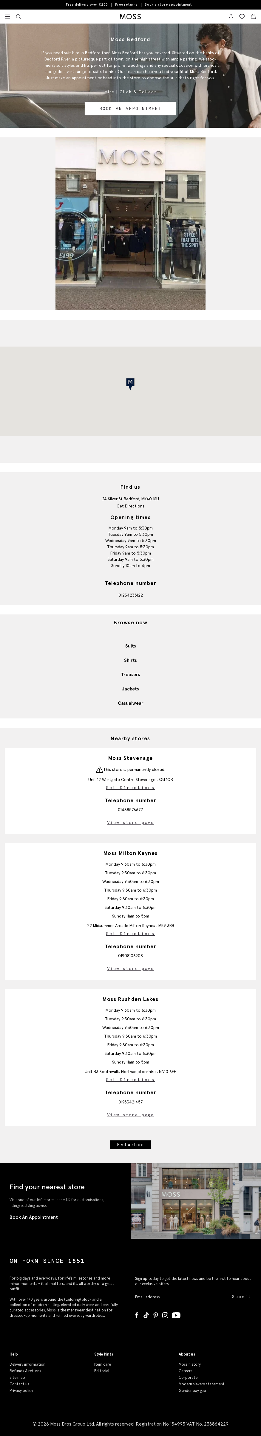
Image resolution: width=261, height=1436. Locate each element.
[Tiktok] (146, 1314)
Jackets (130, 689)
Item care (102, 1364)
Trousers (130, 674)
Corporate (188, 1377)
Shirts (130, 660)
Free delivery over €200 (87, 4)
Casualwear (130, 703)
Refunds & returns (25, 1370)
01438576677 (130, 809)
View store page (130, 822)
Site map (17, 1377)
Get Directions (130, 506)
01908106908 (130, 955)
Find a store (130, 1144)
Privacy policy (21, 1390)
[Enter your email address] (183, 1296)
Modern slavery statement (202, 1384)
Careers (185, 1370)
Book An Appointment (34, 1217)
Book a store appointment (168, 4)
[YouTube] (176, 1314)
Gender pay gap (192, 1390)
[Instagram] (165, 1314)
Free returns (126, 4)
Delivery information (27, 1364)
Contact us (19, 1384)
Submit (241, 1296)
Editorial (101, 1370)
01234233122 (130, 595)
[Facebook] (137, 1314)
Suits (130, 646)
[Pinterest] (156, 1314)
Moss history (190, 1364)
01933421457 (130, 1102)
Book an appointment (130, 108)
